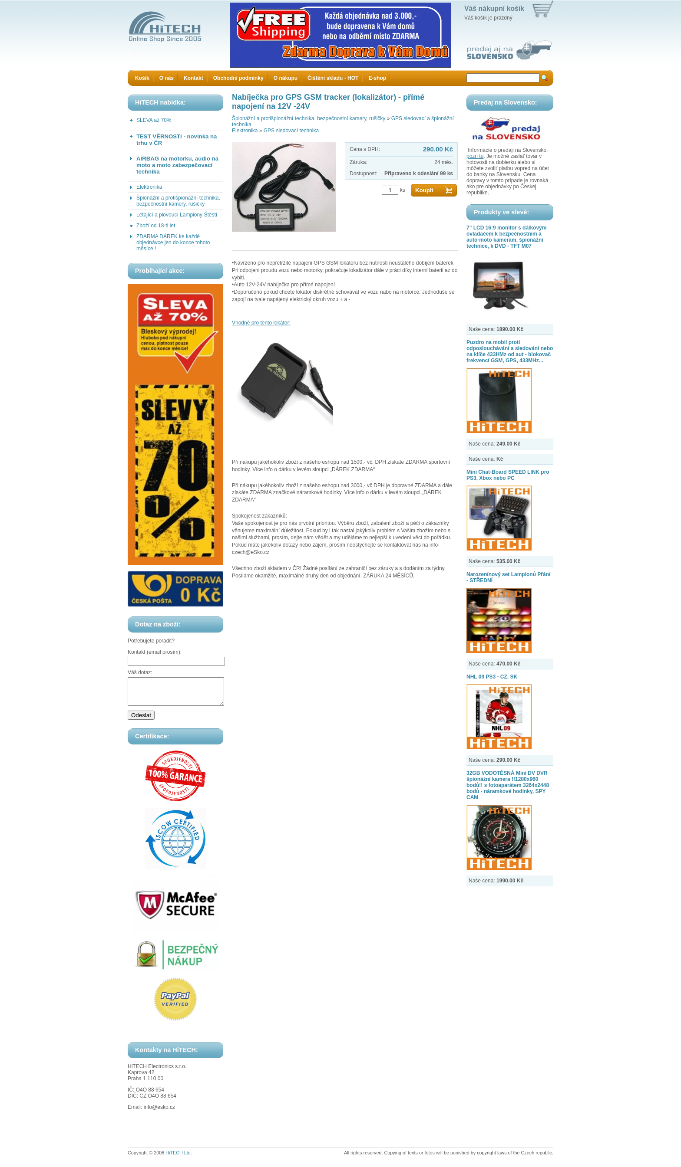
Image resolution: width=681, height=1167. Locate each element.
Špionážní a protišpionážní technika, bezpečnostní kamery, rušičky (178, 201)
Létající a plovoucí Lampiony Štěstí (176, 215)
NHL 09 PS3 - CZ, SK (491, 677)
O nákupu (286, 78)
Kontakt (193, 78)
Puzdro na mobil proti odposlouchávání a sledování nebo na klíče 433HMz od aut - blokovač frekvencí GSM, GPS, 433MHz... (509, 351)
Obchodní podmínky (238, 78)
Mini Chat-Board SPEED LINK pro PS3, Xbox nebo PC (507, 475)
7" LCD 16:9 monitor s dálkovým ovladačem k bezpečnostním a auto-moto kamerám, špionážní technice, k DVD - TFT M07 (506, 237)
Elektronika (149, 187)
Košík (142, 78)
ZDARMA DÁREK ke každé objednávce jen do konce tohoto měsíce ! (173, 242)
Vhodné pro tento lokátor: (261, 323)
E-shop (377, 78)
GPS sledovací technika (291, 131)
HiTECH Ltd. (178, 1157)
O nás (166, 78)
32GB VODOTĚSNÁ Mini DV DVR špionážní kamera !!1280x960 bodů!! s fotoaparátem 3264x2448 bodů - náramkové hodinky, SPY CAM (507, 785)
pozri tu (474, 156)
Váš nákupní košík (494, 8)
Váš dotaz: (140, 672)
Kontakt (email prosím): (155, 652)
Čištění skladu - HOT (332, 78)
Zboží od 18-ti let (155, 226)
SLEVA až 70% (154, 120)
